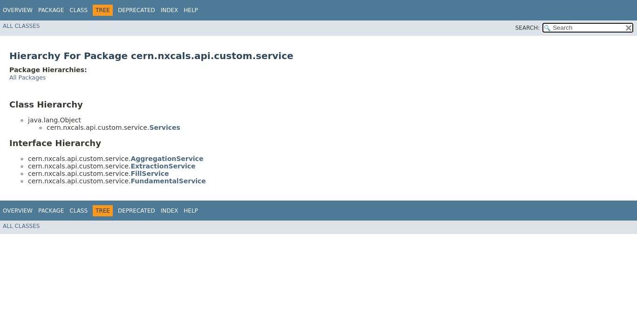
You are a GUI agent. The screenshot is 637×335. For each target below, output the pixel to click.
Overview (18, 10)
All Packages (27, 77)
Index (169, 10)
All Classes (21, 26)
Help (191, 10)
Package (51, 10)
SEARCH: (527, 28)
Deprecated (136, 10)
